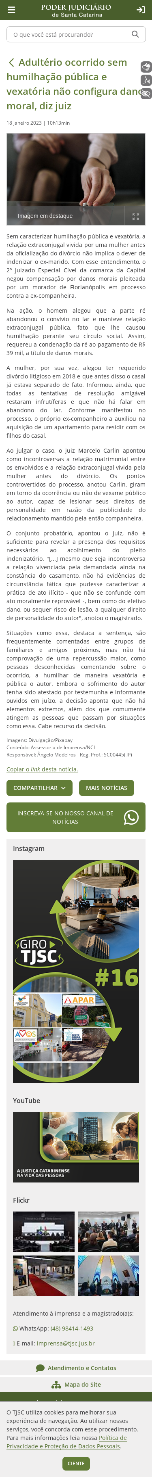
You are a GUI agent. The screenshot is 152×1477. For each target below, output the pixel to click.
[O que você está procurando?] (65, 34)
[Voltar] (11, 62)
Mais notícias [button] (106, 788)
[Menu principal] (11, 10)
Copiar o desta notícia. (42, 769)
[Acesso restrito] (140, 10)
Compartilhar (35, 788)
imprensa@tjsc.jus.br (66, 1343)
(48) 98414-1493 (72, 1328)
